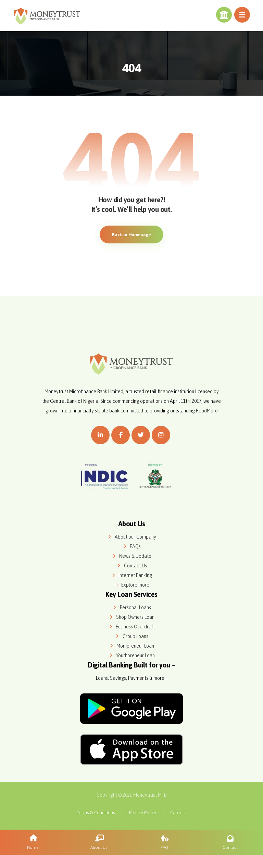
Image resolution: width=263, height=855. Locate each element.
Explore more (131, 585)
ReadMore (207, 410)
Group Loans (131, 636)
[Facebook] (120, 435)
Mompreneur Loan (131, 646)
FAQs (131, 546)
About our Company (131, 537)
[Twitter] (141, 435)
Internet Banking (131, 575)
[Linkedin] (100, 435)
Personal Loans (131, 607)
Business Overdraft (131, 626)
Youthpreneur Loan (132, 655)
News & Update (131, 556)
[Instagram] (161, 435)
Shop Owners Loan (131, 617)
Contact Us (131, 565)
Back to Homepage (131, 234)
